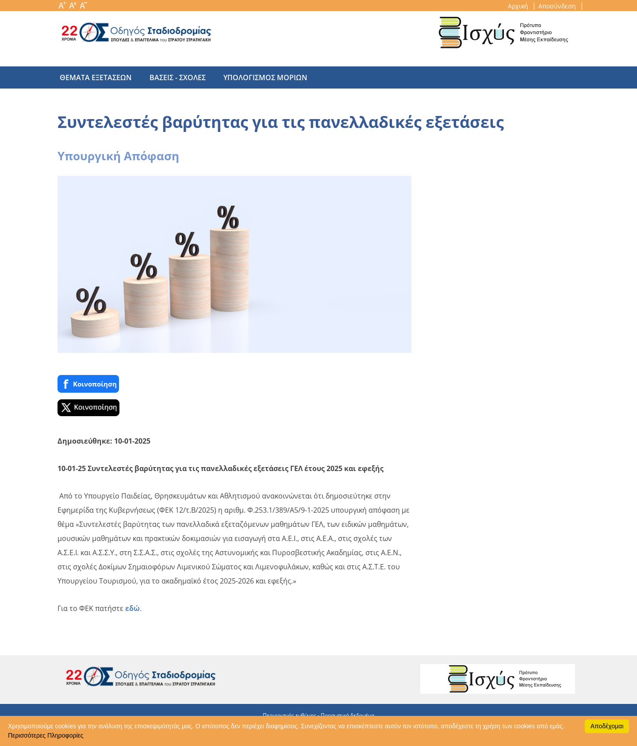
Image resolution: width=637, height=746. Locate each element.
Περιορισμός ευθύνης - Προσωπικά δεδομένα (318, 715)
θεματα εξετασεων (96, 77)
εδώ (132, 608)
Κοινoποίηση (88, 384)
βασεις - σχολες (173, 77)
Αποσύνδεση (558, 6)
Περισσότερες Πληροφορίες (45, 735)
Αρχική (519, 6)
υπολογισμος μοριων (257, 77)
